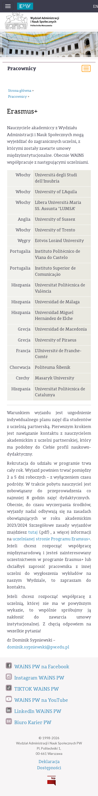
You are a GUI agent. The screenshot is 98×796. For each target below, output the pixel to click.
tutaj (33, 532)
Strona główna (19, 91)
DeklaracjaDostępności (49, 765)
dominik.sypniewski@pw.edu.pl (38, 647)
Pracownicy (21, 68)
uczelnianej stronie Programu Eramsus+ (51, 539)
